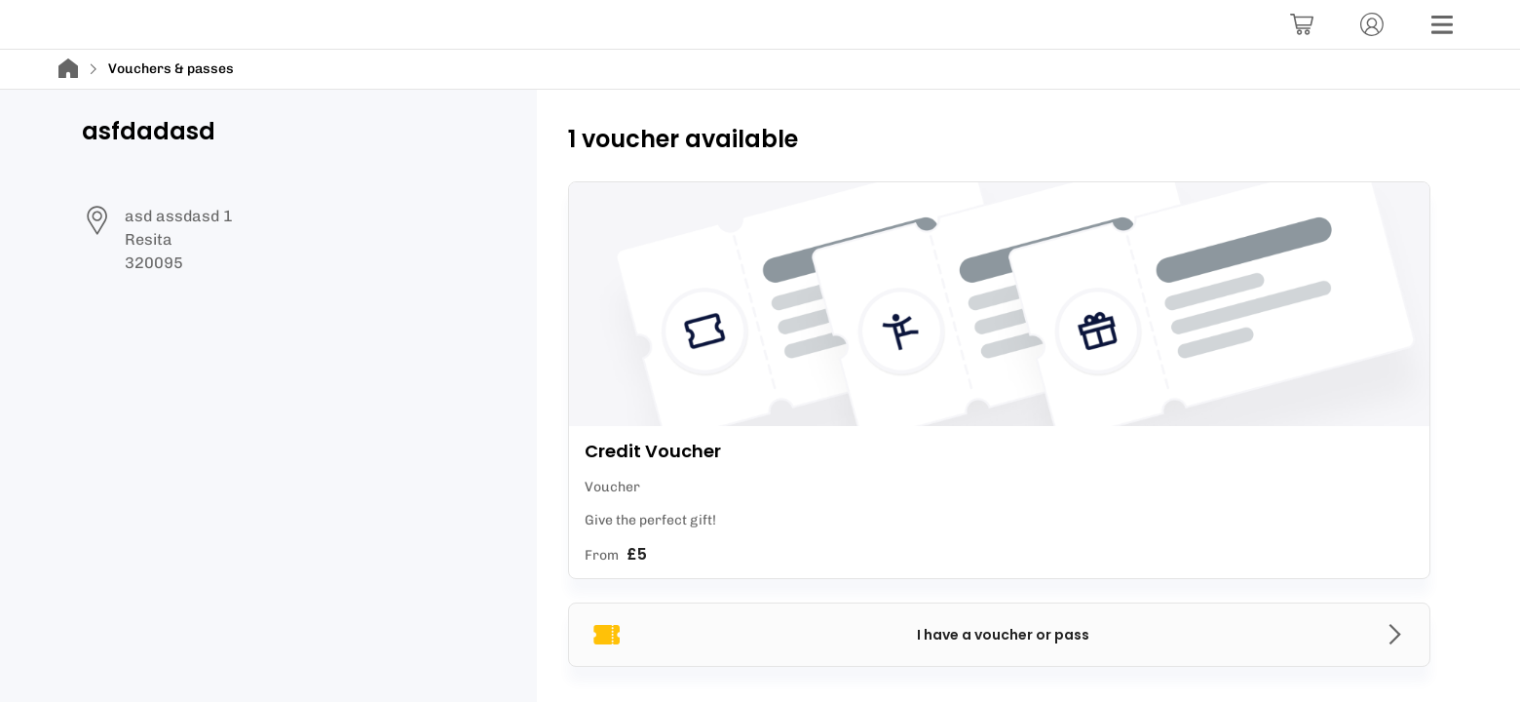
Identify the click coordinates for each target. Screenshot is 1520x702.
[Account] (1371, 24)
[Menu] (1442, 24)
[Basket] (1301, 24)
